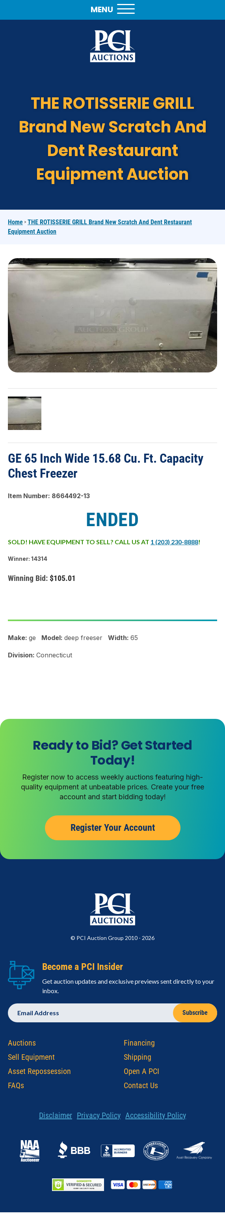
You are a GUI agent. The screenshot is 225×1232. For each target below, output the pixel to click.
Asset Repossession (39, 1074)
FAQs (16, 1088)
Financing (139, 1045)
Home (15, 222)
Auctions (22, 1045)
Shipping (137, 1060)
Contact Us (141, 1088)
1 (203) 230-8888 (174, 541)
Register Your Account (113, 830)
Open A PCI (141, 1074)
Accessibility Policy (155, 1118)
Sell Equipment (31, 1060)
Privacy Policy (99, 1118)
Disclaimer (55, 1118)
